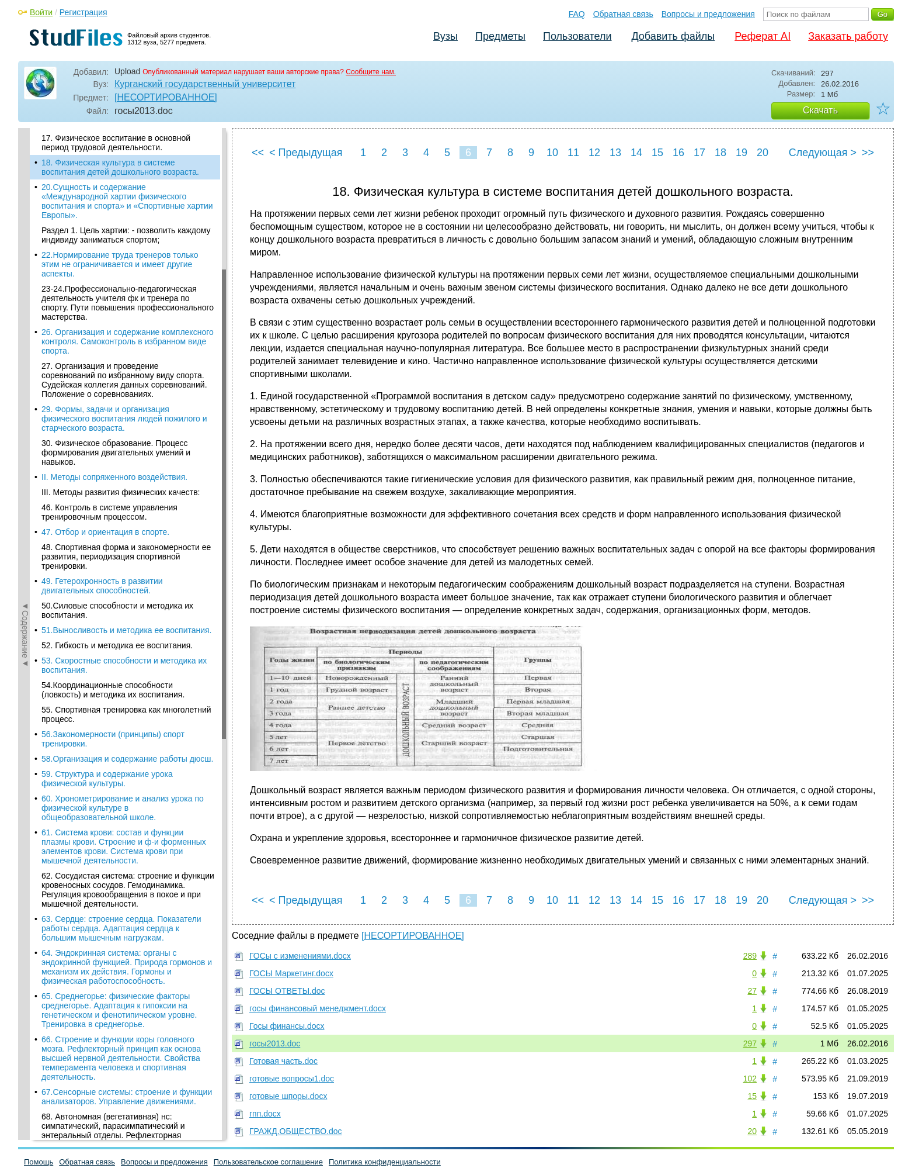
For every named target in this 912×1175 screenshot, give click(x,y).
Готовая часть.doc (283, 1061)
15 (657, 152)
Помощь (38, 1161)
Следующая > (823, 152)
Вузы (445, 36)
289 (750, 955)
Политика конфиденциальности (385, 1161)
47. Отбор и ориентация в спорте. (105, 532)
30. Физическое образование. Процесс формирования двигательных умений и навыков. (115, 452)
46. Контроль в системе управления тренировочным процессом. (109, 512)
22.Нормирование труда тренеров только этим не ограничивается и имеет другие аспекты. (120, 264)
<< (258, 152)
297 (750, 1043)
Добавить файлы (673, 36)
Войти (41, 12)
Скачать (820, 110)
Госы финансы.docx (287, 1026)
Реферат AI (763, 36)
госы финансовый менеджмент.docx (317, 1008)
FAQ (577, 14)
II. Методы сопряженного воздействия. (114, 477)
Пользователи (577, 36)
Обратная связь (623, 14)
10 (552, 152)
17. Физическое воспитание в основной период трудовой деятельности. (115, 142)
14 (636, 152)
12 (594, 152)
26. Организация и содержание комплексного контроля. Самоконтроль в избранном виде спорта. (127, 341)
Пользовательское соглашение (268, 1161)
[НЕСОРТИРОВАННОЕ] (165, 97)
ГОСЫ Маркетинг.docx (291, 973)
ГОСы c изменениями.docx (300, 955)
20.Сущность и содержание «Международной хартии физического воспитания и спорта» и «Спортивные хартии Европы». (127, 201)
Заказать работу (848, 36)
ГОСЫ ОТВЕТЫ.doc (287, 991)
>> (868, 152)
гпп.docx (265, 1113)
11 (573, 152)
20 (762, 152)
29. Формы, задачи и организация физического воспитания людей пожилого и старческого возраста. (124, 419)
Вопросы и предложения (708, 14)
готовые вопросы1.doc (291, 1078)
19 (741, 152)
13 (615, 152)
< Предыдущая (306, 152)
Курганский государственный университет (204, 84)
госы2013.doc (274, 1043)
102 (750, 1078)
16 (678, 152)
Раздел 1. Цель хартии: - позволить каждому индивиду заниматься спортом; (126, 235)
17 (699, 152)
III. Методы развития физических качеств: (120, 492)
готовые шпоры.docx (288, 1096)
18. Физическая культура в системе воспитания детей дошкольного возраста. (120, 167)
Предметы (500, 36)
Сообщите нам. (371, 71)
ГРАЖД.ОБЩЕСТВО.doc (295, 1131)
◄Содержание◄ (25, 332)
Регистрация (83, 12)
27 (752, 991)
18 (720, 152)
